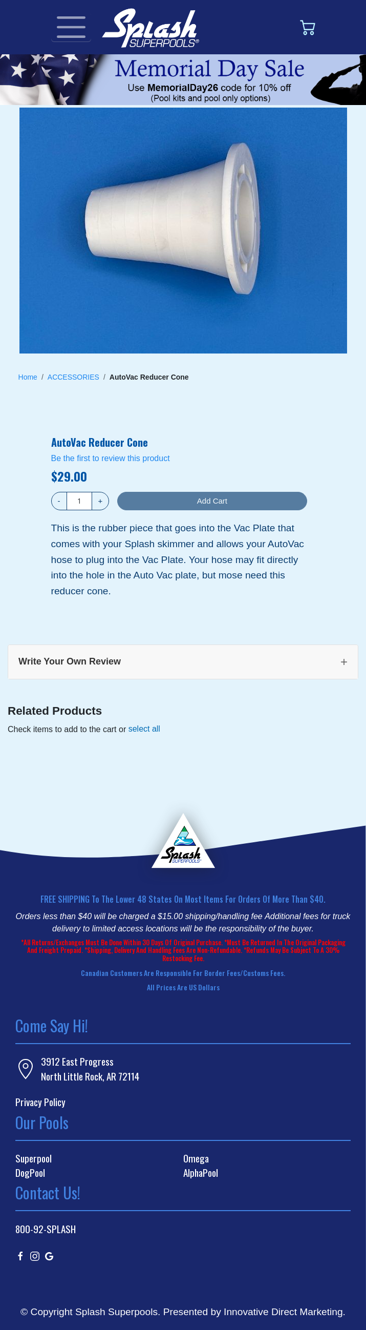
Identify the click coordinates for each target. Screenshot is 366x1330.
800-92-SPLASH (45, 1228)
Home (27, 377)
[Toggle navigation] (71, 27)
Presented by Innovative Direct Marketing (253, 1311)
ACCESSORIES (73, 377)
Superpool (33, 1158)
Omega (196, 1158)
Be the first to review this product (110, 458)
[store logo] (150, 27)
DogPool (30, 1173)
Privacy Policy (40, 1101)
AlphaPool (200, 1173)
